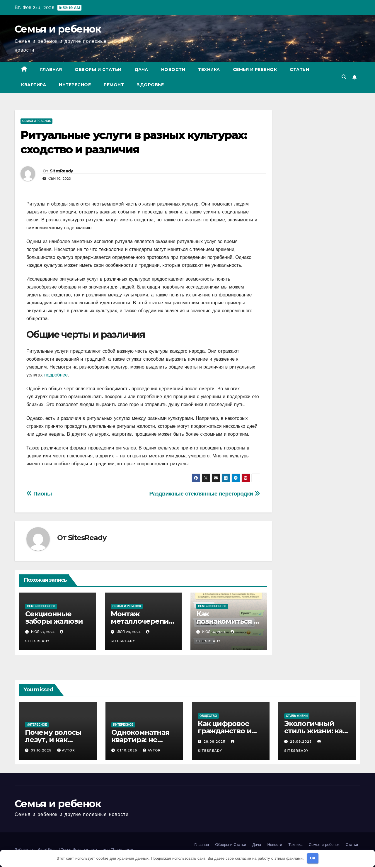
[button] (344, 77)
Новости (173, 69)
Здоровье (150, 84)
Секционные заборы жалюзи (54, 617)
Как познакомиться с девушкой (227, 621)
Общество (208, 715)
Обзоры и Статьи (98, 69)
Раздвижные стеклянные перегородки (204, 493)
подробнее (56, 375)
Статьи (299, 69)
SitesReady (61, 171)
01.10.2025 (128, 750)
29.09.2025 (215, 741)
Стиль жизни (297, 715)
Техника (209, 69)
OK (313, 858)
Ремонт (114, 84)
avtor (66, 750)
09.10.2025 (42, 750)
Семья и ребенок (58, 29)
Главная (51, 69)
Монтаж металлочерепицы (142, 621)
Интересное (75, 84)
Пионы (39, 493)
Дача (141, 69)
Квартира (33, 84)
